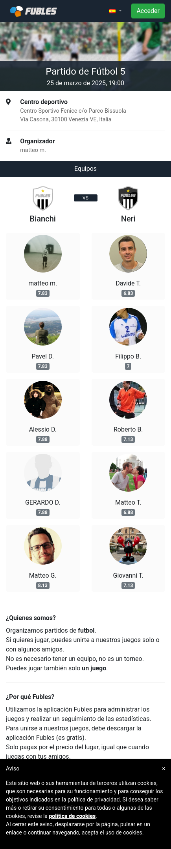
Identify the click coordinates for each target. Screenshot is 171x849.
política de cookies (72, 816)
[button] (115, 11)
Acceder (148, 11)
